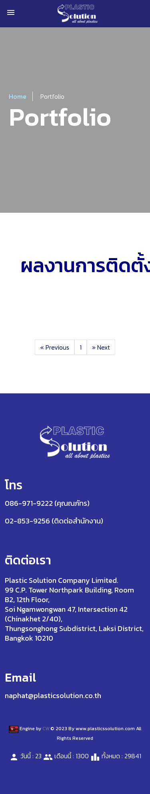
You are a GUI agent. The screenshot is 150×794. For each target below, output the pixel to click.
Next (101, 347)
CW (45, 728)
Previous (54, 347)
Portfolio (52, 96)
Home (17, 96)
